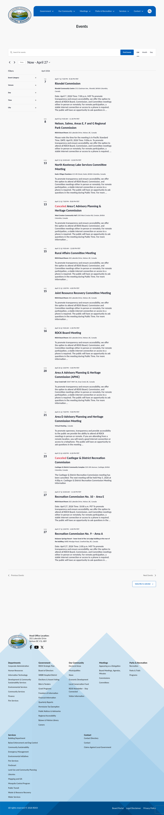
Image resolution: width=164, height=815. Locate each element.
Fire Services (13, 700)
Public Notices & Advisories (50, 711)
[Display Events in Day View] (151, 52)
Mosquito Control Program (19, 783)
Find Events (127, 52)
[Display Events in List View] (138, 52)
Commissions (104, 678)
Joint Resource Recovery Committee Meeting (83, 293)
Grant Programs (45, 688)
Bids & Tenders (45, 684)
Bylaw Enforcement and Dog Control (23, 743)
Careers (42, 725)
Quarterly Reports (46, 702)
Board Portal (118, 808)
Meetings (85, 11)
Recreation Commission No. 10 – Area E (79, 496)
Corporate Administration (18, 666)
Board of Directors (46, 670)
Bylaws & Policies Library (49, 720)
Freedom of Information (48, 693)
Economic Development (78, 679)
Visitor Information (76, 696)
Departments (14, 662)
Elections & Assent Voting (49, 679)
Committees (104, 682)
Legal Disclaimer (133, 808)
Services (124, 11)
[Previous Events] (9, 62)
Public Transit (13, 788)
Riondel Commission (67, 83)
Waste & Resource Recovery (19, 792)
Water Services (14, 797)
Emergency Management (18, 752)
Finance (11, 696)
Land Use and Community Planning (22, 770)
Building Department (16, 738)
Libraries (11, 774)
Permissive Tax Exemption (49, 706)
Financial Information (47, 697)
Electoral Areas (75, 666)
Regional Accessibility (47, 716)
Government (47, 11)
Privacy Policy (149, 808)
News (71, 675)
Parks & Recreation (104, 11)
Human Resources (15, 670)
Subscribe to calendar (143, 584)
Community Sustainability (18, 747)
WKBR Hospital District (48, 675)
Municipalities (74, 670)
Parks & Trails (134, 670)
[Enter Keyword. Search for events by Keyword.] (64, 52)
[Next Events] (14, 62)
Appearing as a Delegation (109, 666)
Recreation (133, 666)
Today (22, 62)
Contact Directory (91, 738)
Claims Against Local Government (97, 747)
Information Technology (18, 675)
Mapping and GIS (15, 779)
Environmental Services (17, 687)
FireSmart (12, 765)
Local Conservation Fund (79, 684)
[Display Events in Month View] (144, 52)
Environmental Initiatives (18, 756)
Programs (133, 675)
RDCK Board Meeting (68, 333)
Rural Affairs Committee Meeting (75, 253)
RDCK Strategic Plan (47, 666)
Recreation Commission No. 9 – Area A (79, 533)
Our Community (66, 11)
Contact (138, 11)
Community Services (16, 691)
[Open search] (149, 11)
